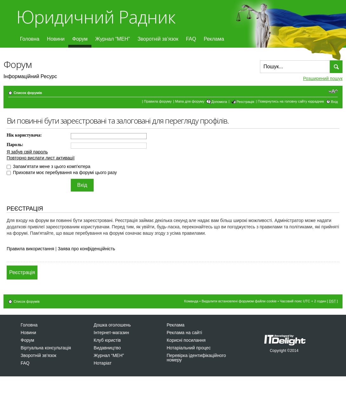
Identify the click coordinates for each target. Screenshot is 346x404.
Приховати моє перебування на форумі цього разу (62, 172)
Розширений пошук (323, 78)
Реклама (214, 39)
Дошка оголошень (112, 324)
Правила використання (30, 248)
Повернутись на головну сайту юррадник (291, 101)
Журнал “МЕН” (112, 39)
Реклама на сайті (184, 332)
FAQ (191, 39)
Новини (56, 39)
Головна (29, 39)
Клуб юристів (107, 340)
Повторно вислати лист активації (41, 157)
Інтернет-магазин (111, 332)
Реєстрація (245, 102)
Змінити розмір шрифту (333, 91)
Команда (191, 301)
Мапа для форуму (189, 101)
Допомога (219, 102)
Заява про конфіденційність (86, 248)
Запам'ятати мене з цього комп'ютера (48, 166)
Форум (80, 39)
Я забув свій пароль (27, 151)
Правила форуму (157, 101)
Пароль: (15, 144)
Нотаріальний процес (189, 347)
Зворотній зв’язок (157, 39)
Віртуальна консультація (46, 347)
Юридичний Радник (95, 17)
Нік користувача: (24, 135)
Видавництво (107, 347)
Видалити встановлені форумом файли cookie (239, 301)
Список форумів (28, 93)
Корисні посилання (186, 340)
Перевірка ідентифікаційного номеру (196, 357)
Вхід (334, 102)
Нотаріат (102, 363)
